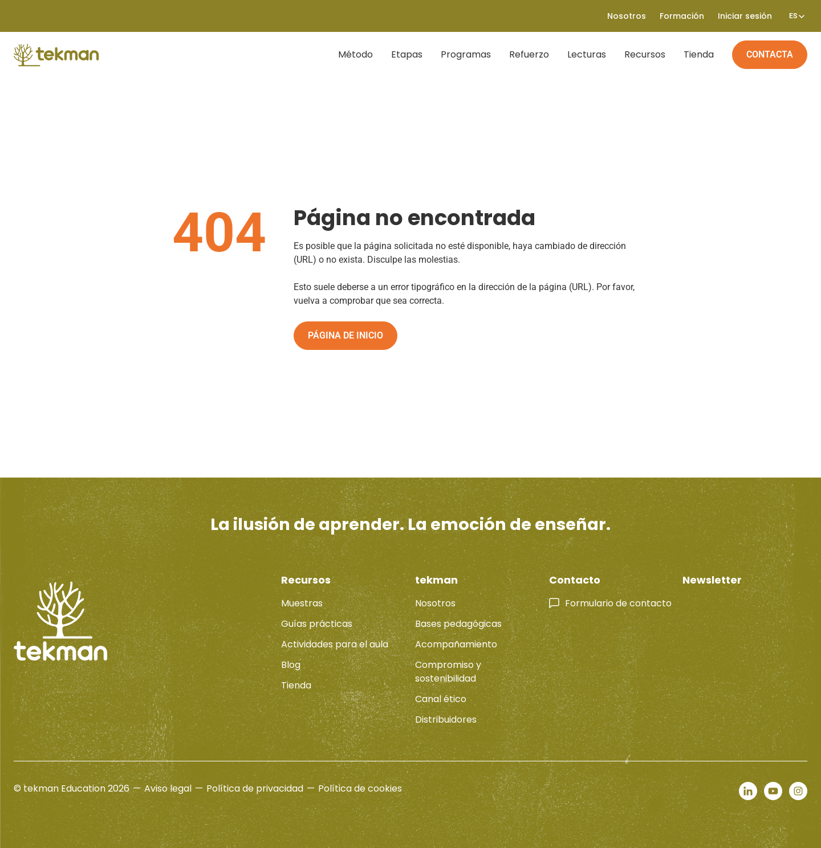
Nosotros (626, 16)
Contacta (769, 54)
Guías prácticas (316, 623)
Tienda (699, 54)
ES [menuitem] (793, 16)
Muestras (302, 603)
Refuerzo (529, 54)
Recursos (644, 54)
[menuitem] (793, 16)
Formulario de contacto (618, 603)
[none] (793, 16)
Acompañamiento (456, 644)
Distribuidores (446, 719)
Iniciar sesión (745, 16)
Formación (682, 16)
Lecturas (586, 54)
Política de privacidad (254, 788)
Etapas (406, 54)
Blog (290, 664)
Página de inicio (345, 335)
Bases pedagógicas (458, 623)
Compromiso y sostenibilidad (448, 671)
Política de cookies (360, 788)
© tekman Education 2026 (71, 788)
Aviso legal (168, 788)
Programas (466, 54)
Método (355, 54)
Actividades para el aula (334, 644)
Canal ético (440, 699)
